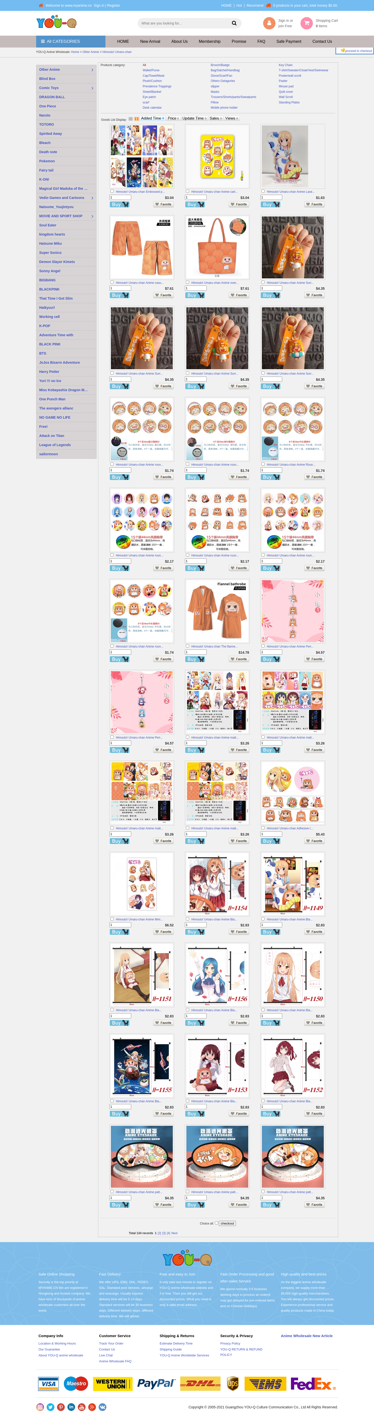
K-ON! (44, 179)
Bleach (45, 143)
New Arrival (150, 41)
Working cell (49, 317)
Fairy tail (46, 170)
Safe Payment (288, 41)
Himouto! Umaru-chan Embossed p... (140, 191)
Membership (210, 41)
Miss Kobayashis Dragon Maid (64, 390)
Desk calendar (152, 107)
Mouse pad (286, 86)
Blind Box (47, 79)
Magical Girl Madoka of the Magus (67, 189)
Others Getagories (223, 81)
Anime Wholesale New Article (307, 1336)
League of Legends (55, 445)
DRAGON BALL (52, 97)
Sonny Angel (49, 271)
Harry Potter (49, 372)
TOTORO (46, 124)
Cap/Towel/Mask (154, 75)
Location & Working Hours (57, 1343)
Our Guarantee (49, 1349)
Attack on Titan (51, 436)
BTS (42, 353)
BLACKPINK (49, 289)
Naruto (44, 115)
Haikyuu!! (47, 308)
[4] (168, 1233)
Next (174, 1233)
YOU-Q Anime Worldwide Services (184, 1355)
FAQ (261, 41)
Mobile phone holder (224, 107)
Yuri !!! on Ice (50, 381)
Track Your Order (111, 1343)
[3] (164, 1233)
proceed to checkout (356, 50)
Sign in (99, 5)
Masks (215, 92)
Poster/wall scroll (290, 75)
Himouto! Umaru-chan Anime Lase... (291, 191)
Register (113, 5)
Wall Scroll (286, 97)
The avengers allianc (56, 408)
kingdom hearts (52, 234)
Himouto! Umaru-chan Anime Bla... (214, 919)
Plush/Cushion (152, 81)
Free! (43, 427)
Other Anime (90, 52)
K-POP (44, 326)
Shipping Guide (171, 1349)
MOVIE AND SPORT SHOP (61, 216)
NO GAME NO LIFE (55, 417)
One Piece (47, 106)
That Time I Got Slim (56, 298)
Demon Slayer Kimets (57, 262)
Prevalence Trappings (157, 86)
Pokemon (47, 161)
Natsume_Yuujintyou (56, 207)
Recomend (255, 5)
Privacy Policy (230, 1343)
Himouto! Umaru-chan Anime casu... (140, 283)
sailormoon (48, 454)
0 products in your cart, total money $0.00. (305, 5)
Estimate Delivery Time (176, 1343)
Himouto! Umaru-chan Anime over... (214, 283)
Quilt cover (286, 92)
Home (75, 52)
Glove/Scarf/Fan (221, 75)
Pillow (215, 102)
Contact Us (322, 41)
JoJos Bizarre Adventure (59, 362)
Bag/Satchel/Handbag (225, 70)
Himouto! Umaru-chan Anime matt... (215, 737)
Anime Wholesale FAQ (115, 1361)
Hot (239, 5)
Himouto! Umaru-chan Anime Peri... (290, 646)
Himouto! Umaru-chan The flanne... (214, 646)
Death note (48, 152)
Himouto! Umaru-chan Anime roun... (139, 464)
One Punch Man (52, 399)
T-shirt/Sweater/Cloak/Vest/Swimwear (303, 70)
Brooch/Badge (220, 65)
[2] (159, 1233)
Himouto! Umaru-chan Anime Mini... (139, 919)
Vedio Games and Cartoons (61, 198)
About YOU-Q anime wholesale (61, 1355)
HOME (226, 5)
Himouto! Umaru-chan (116, 52)
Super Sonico (50, 253)
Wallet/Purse (151, 70)
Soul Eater (47, 225)
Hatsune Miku (50, 243)
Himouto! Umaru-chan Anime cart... (214, 191)
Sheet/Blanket (152, 92)
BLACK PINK (50, 344)
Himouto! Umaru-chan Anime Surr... (290, 283)
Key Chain (286, 65)
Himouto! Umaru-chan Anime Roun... (291, 464)
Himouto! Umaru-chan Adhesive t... (290, 828)
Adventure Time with (56, 335)
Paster (283, 81)
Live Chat (106, 1355)
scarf (146, 102)
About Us (179, 41)
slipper (215, 86)
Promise (239, 41)
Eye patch (149, 97)
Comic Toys (49, 88)
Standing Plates (289, 102)
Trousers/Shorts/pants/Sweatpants (233, 97)
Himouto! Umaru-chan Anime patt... (139, 1192)
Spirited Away (50, 134)
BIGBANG (47, 280)
